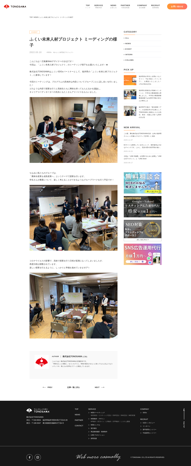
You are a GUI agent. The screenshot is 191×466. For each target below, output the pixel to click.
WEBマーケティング (98, 412)
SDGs (145, 412)
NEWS (113, 6)
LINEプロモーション (98, 435)
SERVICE (98, 6)
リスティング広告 (105, 415)
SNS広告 (124, 415)
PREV (49, 387)
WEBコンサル (95, 425)
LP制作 (108, 421)
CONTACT (79, 426)
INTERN (129, 54)
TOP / (31, 17)
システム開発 (125, 421)
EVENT (35, 32)
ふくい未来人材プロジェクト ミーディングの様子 (56, 17)
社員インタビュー (149, 423)
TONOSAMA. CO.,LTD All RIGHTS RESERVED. (148, 457)
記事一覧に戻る (73, 387)
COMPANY (142, 6)
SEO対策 (94, 415)
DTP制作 (116, 421)
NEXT (97, 387)
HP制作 (93, 421)
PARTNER (125, 6)
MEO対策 (132, 415)
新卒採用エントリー (149, 429)
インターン (146, 426)
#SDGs (49, 52)
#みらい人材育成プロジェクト (63, 52)
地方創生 (94, 428)
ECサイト (101, 421)
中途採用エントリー (149, 433)
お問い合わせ (177, 6)
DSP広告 (116, 415)
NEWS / (36, 17)
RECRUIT (155, 6)
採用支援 (94, 438)
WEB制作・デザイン (98, 419)
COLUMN (129, 60)
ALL (127, 38)
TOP (87, 6)
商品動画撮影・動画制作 (99, 431)
